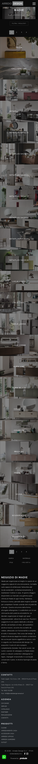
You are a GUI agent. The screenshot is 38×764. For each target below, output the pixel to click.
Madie (28, 15)
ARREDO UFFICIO (7, 736)
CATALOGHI (5, 709)
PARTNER (4, 712)
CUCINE (3, 728)
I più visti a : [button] (26, 562)
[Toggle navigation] (34, 3)
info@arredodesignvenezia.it (14, 693)
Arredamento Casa (18, 15)
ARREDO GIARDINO (8, 739)
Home (9, 15)
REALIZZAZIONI (6, 715)
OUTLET (4, 742)
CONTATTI (4, 718)
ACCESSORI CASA (7, 734)
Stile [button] (11, 562)
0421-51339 (8, 690)
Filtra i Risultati (19, 23)
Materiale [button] (26, 558)
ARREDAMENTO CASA (9, 731)
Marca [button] (11, 558)
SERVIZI (4, 706)
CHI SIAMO (5, 703)
